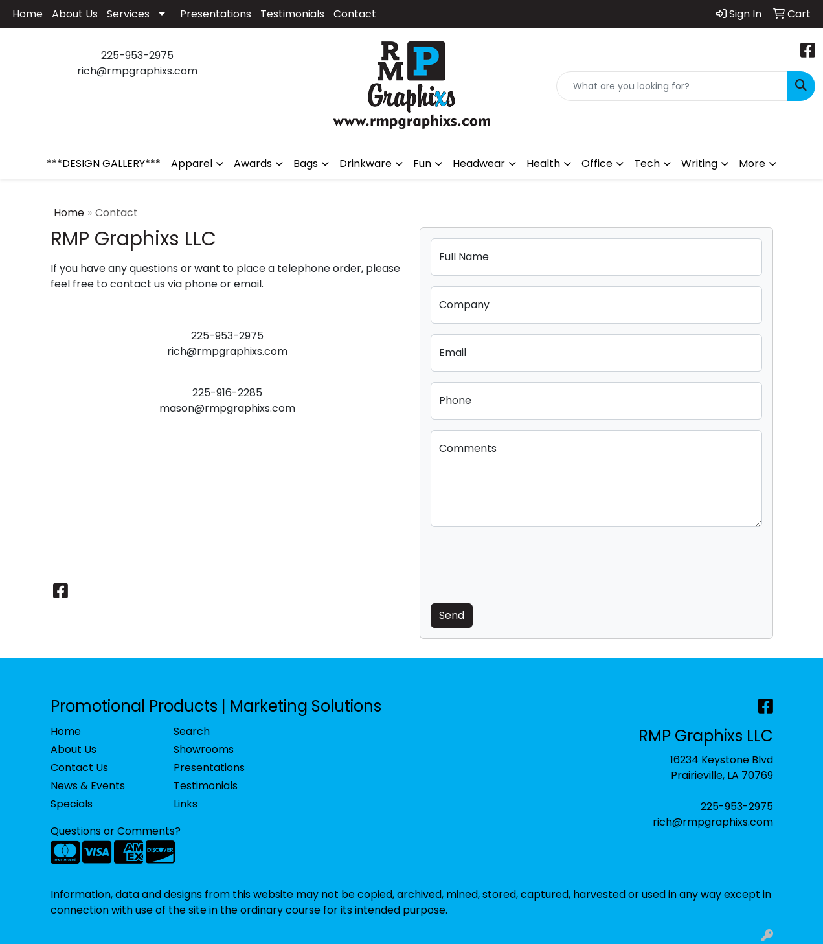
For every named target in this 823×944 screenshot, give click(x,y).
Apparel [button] (191, 163)
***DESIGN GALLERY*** (104, 163)
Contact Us (79, 767)
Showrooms (204, 749)
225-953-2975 (737, 806)
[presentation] (529, 562)
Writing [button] (699, 163)
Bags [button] (305, 163)
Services (128, 13)
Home (27, 13)
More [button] (752, 163)
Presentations (215, 13)
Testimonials (292, 13)
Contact (354, 13)
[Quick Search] (672, 86)
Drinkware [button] (365, 163)
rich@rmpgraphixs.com (713, 822)
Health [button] (543, 163)
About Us (75, 13)
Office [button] (597, 163)
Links (185, 803)
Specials (72, 803)
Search (192, 731)
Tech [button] (647, 163)
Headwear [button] (479, 163)
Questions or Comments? (116, 831)
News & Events (88, 785)
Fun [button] (422, 163)
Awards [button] (253, 163)
